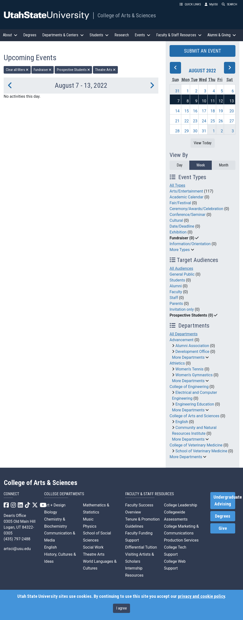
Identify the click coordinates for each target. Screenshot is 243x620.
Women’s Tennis (189, 369)
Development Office (192, 351)
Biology (50, 512)
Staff (174, 297)
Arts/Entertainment (186, 191)
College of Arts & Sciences (127, 15)
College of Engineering (189, 386)
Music (88, 519)
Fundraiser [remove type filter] (42, 70)
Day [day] (179, 165)
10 (204, 101)
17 (204, 111)
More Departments (188, 357)
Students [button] (99, 35)
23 (195, 121)
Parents (176, 303)
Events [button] (142, 35)
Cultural (176, 220)
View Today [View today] (203, 143)
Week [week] (200, 165)
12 (221, 101)
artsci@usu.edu (17, 548)
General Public (182, 274)
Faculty (176, 292)
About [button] (10, 35)
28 (177, 131)
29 (186, 131)
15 (186, 111)
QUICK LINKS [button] (190, 4)
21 (177, 121)
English (181, 421)
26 (221, 121)
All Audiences (181, 268)
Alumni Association (192, 345)
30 (195, 131)
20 (232, 111)
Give (223, 528)
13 (232, 101)
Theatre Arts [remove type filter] (105, 70)
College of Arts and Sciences (194, 416)
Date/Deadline (182, 226)
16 (195, 111)
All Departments (184, 334)
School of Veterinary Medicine (201, 451)
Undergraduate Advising (224, 500)
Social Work (93, 547)
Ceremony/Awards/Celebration (196, 208)
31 (177, 91)
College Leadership (180, 505)
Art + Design (54, 505)
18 (213, 111)
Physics (89, 526)
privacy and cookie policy (201, 596)
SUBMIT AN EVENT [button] (202, 51)
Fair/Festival (180, 203)
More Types (180, 249)
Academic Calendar (186, 197)
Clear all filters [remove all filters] (17, 70)
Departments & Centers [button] (63, 35)
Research (121, 35)
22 (186, 121)
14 (177, 111)
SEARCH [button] (229, 4)
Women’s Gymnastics (194, 375)
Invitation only (182, 309)
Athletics (177, 363)
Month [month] (223, 165)
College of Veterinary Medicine (196, 445)
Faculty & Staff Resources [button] (179, 35)
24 (204, 121)
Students (177, 280)
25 (213, 121)
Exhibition (178, 232)
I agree (121, 608)
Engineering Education (194, 404)
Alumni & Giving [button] (221, 35)
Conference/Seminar (187, 214)
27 (232, 121)
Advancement (181, 340)
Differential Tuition (141, 547)
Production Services (181, 540)
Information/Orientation (190, 244)
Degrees (29, 35)
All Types (177, 185)
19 (221, 111)
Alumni (176, 286)
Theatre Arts (93, 554)
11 (213, 101)
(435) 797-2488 (17, 539)
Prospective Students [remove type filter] (73, 70)
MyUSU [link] (211, 4)
